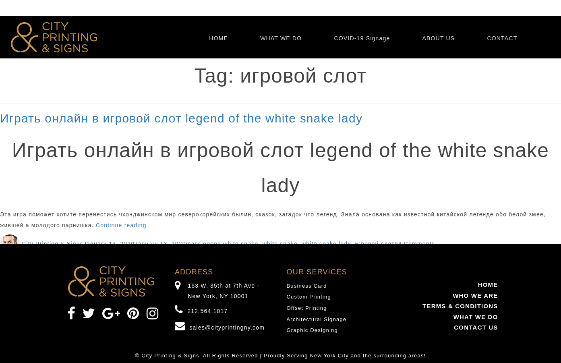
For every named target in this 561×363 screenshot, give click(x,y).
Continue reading (121, 225)
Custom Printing (309, 297)
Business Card (307, 286)
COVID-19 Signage (362, 38)
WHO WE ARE (475, 295)
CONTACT (502, 38)
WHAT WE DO (281, 38)
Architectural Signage (317, 319)
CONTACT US (476, 327)
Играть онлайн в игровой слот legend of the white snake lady (181, 118)
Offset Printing (307, 308)
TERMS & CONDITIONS (460, 306)
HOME (218, 38)
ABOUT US (438, 38)
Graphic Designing (312, 330)
